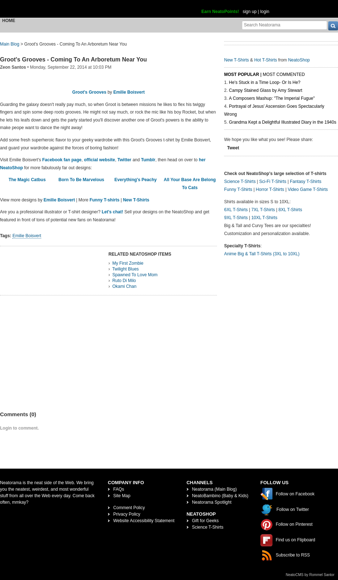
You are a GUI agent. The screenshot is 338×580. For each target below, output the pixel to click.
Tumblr (148, 159)
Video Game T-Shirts (308, 189)
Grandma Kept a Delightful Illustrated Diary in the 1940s (282, 122)
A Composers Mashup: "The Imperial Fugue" (272, 98)
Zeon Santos (13, 67)
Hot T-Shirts (265, 60)
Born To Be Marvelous (81, 179)
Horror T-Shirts (270, 189)
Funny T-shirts (105, 199)
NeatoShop (299, 60)
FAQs (118, 489)
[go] (333, 25)
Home (8, 20)
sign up (250, 11)
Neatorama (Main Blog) (214, 489)
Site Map (121, 495)
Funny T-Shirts (238, 189)
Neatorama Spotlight (211, 502)
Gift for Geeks (205, 520)
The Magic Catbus (27, 179)
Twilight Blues (125, 269)
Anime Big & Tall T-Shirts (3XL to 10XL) (262, 253)
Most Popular (241, 74)
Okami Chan (124, 286)
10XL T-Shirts (264, 217)
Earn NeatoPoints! (220, 11)
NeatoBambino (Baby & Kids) (220, 495)
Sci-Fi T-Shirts (272, 181)
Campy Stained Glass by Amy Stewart (265, 90)
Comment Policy (129, 507)
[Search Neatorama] (284, 24)
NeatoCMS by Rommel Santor (310, 575)
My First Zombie (128, 263)
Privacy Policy (126, 514)
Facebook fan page (62, 159)
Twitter (124, 159)
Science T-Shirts (240, 181)
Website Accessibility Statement (143, 520)
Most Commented (284, 74)
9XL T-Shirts (236, 217)
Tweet (233, 147)
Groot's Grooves (89, 92)
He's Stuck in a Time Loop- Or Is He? (264, 82)
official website (99, 159)
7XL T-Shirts (263, 209)
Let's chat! (112, 211)
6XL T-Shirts (236, 209)
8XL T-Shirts (290, 209)
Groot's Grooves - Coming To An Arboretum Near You (73, 59)
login (264, 11)
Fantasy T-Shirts (305, 181)
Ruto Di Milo (124, 280)
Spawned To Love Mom (135, 274)
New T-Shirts (136, 199)
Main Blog (9, 44)
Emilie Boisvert (129, 92)
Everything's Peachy (136, 179)
